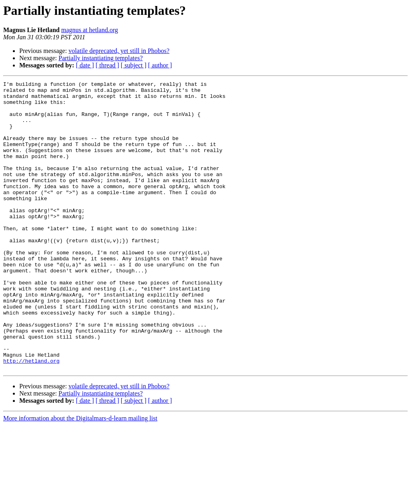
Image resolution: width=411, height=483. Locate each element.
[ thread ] (107, 65)
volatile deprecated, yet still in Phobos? (119, 50)
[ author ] (160, 65)
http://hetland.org (31, 417)
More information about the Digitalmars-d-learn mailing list (80, 476)
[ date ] (85, 65)
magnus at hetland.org (89, 29)
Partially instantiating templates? (101, 58)
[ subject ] (133, 65)
